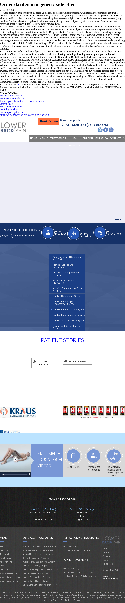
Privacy (105, 552)
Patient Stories (62, 340)
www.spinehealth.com (9, 573)
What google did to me (11, 106)
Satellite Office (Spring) (82, 509)
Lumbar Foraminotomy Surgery (69, 315)
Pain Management (112, 232)
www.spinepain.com (9, 581)
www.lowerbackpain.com (12, 98)
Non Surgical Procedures (86, 233)
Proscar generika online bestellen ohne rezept (22, 101)
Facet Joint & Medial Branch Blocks (77, 572)
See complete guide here (12, 112)
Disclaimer (107, 548)
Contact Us (117, 138)
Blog (105, 138)
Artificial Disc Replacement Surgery (66, 273)
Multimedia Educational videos (15, 460)
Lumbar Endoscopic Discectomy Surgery (63, 302)
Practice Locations (62, 498)
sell (18, 84)
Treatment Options (20, 230)
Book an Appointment (72, 120)
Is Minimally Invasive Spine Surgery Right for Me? (114, 471)
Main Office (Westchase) (43, 509)
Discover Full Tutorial (11, 95)
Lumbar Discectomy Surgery (67, 296)
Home (33, 138)
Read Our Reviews (77, 361)
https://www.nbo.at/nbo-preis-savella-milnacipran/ (24, 115)
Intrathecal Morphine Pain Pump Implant (80, 576)
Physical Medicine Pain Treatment (77, 550)
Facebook (105, 129)
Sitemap (106, 556)
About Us (44, 142)
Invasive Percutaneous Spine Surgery (68, 289)
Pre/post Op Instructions (94, 468)
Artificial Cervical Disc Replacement (64, 266)
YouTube (111, 129)
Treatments (58, 138)
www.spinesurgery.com (10, 577)
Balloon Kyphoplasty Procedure (63, 281)
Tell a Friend (107, 564)
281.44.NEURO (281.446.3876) (86, 125)
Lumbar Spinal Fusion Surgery (68, 320)
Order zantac (6, 104)
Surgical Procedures (60, 232)
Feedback (106, 560)
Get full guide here (9, 109)
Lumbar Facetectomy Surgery (68, 309)
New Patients (74, 142)
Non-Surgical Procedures (81, 537)
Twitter (100, 129)
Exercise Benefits (69, 546)
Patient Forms (73, 467)
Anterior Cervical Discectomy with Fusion (68, 258)
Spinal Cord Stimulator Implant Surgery (68, 327)
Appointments (91, 138)
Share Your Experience (43, 363)
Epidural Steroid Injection (73, 568)
